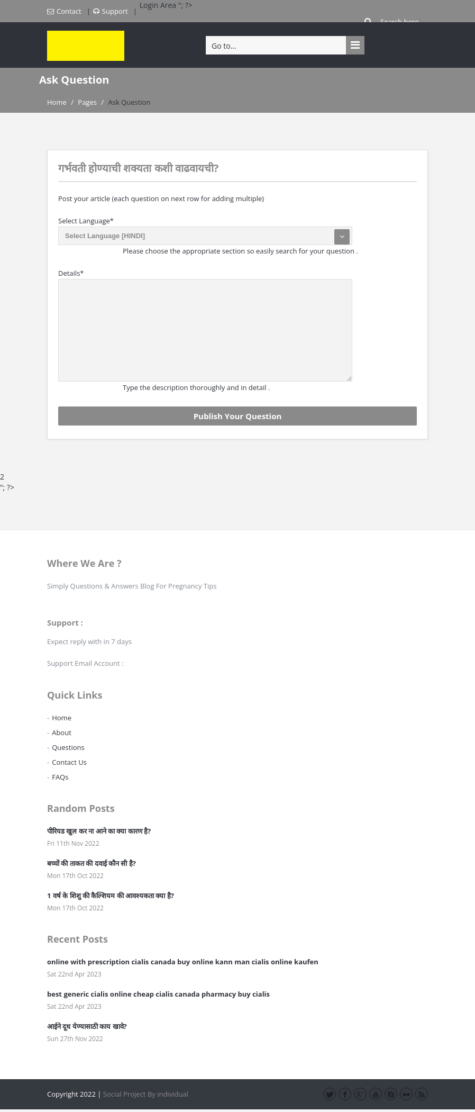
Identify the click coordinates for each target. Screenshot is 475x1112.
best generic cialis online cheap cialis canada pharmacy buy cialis (158, 994)
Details (71, 273)
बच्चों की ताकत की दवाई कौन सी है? (91, 863)
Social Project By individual (145, 1094)
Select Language (86, 220)
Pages (87, 102)
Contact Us (69, 762)
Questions (68, 747)
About (61, 732)
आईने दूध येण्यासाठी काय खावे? (87, 1026)
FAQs (60, 777)
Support (110, 11)
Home (57, 102)
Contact (64, 11)
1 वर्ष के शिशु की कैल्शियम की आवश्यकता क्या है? (110, 895)
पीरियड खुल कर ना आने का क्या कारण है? (99, 831)
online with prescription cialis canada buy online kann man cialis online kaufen (182, 961)
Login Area (159, 5)
